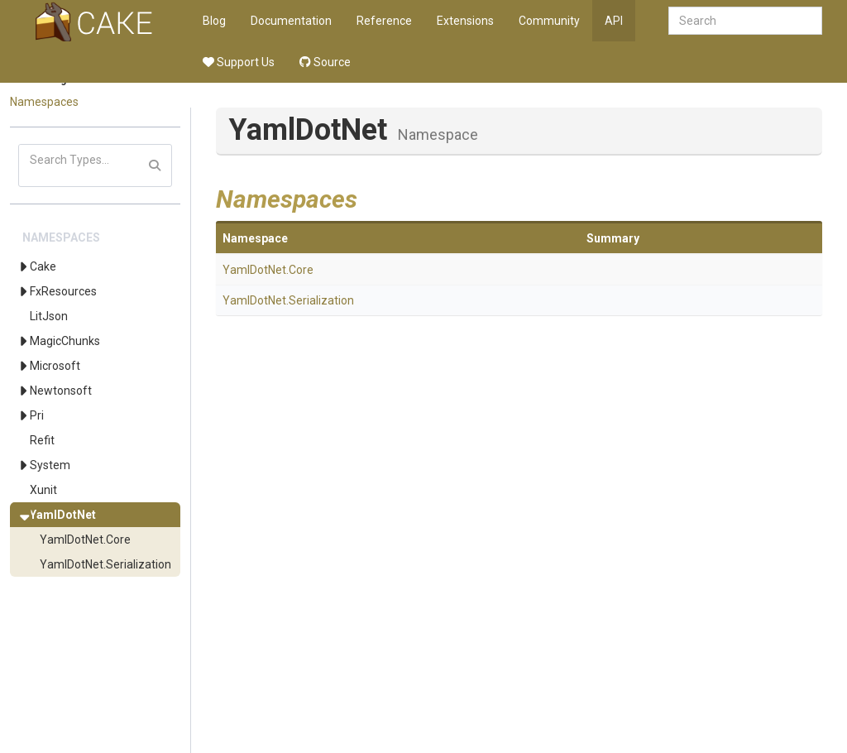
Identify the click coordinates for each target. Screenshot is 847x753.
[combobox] (745, 21)
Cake (43, 266)
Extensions (465, 20)
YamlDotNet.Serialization (105, 564)
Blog (214, 20)
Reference (384, 20)
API (614, 20)
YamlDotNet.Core (85, 539)
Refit (42, 440)
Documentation (291, 20)
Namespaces (44, 101)
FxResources (63, 291)
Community (549, 20)
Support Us (239, 62)
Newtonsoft (61, 390)
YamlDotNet (63, 514)
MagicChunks (65, 341)
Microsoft (55, 365)
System (50, 465)
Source (325, 62)
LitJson (49, 316)
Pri (37, 415)
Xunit (43, 489)
